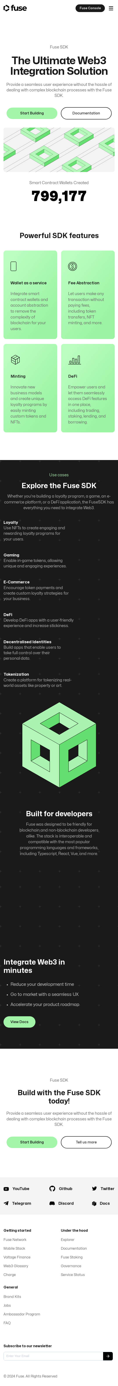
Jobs (7, 1305)
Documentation (86, 113)
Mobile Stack (14, 1248)
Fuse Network (15, 1240)
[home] (15, 8)
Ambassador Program (22, 1314)
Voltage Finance (17, 1257)
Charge (10, 1275)
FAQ (7, 1323)
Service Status (73, 1275)
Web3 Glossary (16, 1266)
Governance (71, 1266)
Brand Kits (12, 1297)
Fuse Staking (72, 1257)
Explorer (67, 1240)
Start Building (32, 113)
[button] (110, 8)
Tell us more (86, 1147)
